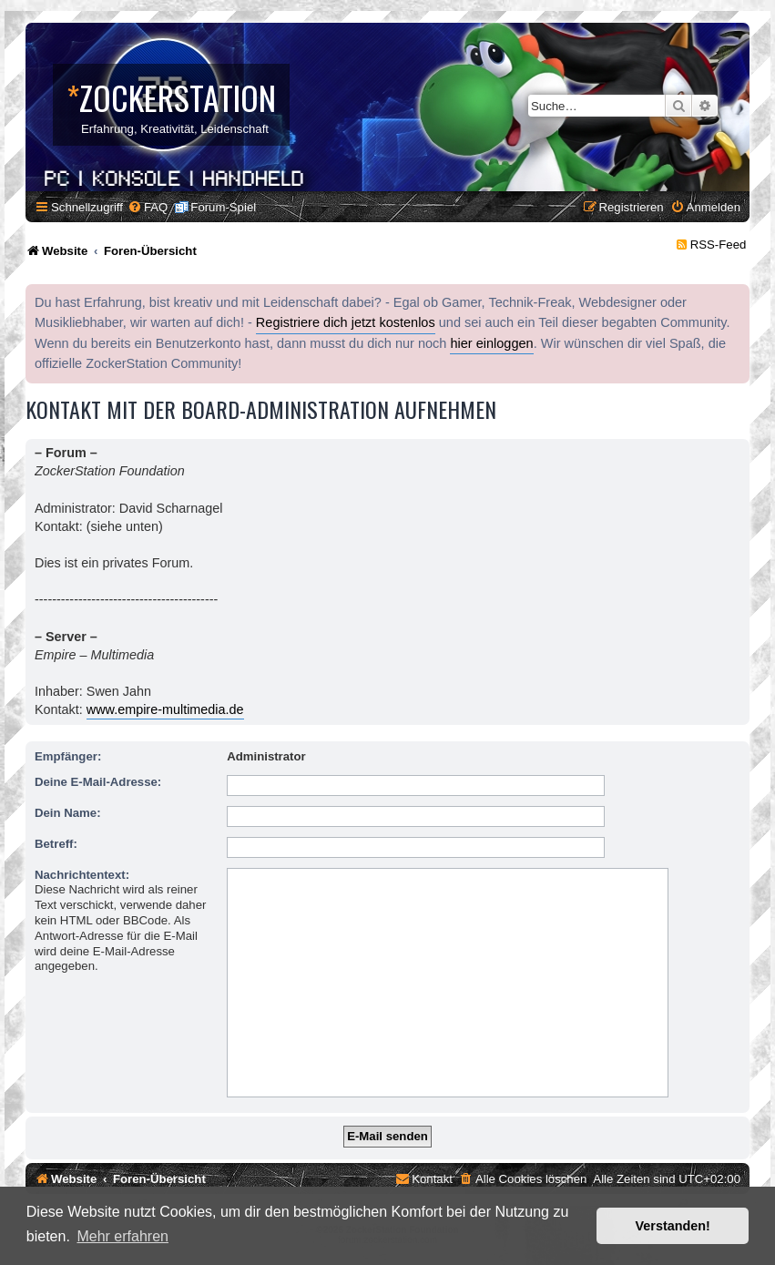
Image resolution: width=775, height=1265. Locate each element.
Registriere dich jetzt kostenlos (345, 322)
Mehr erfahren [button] (122, 1236)
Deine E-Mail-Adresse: (98, 782)
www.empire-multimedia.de (165, 709)
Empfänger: (68, 756)
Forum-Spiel (223, 207)
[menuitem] (147, 207)
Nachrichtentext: (82, 875)
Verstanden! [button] (673, 1226)
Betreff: (56, 844)
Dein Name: (68, 813)
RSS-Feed (718, 244)
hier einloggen (491, 343)
